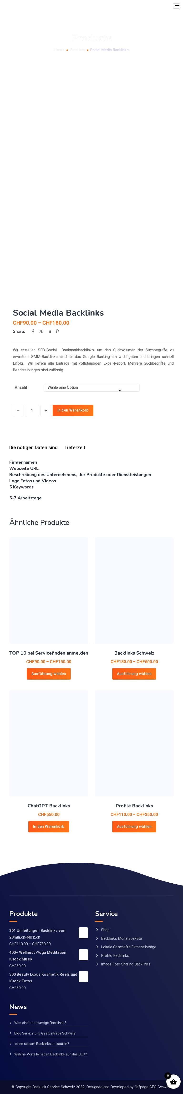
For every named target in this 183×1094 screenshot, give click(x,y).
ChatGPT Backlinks (49, 806)
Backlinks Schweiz (134, 653)
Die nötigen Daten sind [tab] (33, 447)
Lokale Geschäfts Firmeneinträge (128, 947)
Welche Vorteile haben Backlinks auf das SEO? (50, 1054)
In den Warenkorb (73, 410)
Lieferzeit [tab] (75, 447)
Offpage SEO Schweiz (153, 1087)
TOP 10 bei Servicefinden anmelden (48, 653)
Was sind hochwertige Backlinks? (40, 1023)
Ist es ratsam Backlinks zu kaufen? (41, 1044)
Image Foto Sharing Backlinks (125, 964)
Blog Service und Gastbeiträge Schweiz (44, 1033)
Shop (105, 930)
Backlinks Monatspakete (121, 938)
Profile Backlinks (134, 806)
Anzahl (21, 387)
